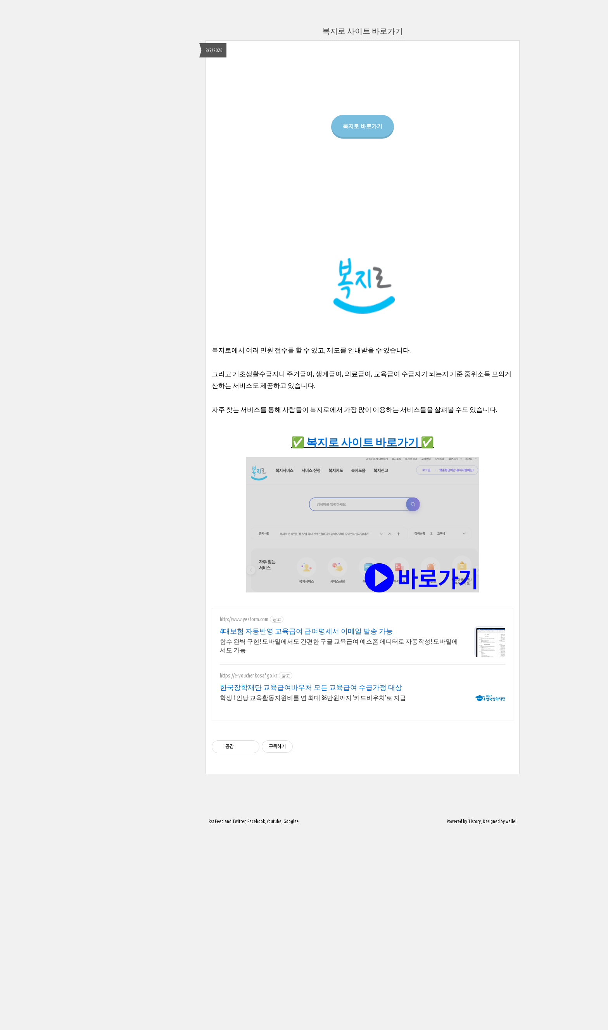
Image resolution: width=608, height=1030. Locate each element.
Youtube (274, 1018)
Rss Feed (216, 1018)
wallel (511, 1018)
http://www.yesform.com (244, 817)
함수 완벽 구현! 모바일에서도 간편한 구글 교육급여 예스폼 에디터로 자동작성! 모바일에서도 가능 (339, 843)
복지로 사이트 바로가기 (362, 30)
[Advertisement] (362, 116)
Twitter (238, 1018)
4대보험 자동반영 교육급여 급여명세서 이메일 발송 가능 (306, 828)
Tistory (474, 1018)
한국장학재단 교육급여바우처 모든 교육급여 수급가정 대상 (311, 885)
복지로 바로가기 (362, 215)
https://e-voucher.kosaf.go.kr (248, 873)
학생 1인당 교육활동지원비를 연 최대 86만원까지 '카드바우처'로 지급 (313, 895)
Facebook (256, 1018)
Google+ (291, 1018)
